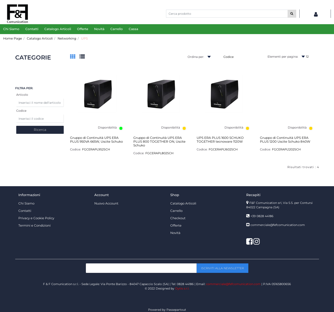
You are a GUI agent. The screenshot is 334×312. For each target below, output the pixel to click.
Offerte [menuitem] (82, 29)
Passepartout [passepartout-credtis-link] (176, 310)
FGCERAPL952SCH (96, 149)
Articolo (22, 95)
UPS (84, 38)
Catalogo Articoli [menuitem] (57, 29)
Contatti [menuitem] (31, 29)
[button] (292, 14)
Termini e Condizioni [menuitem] (34, 225)
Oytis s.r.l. (182, 288)
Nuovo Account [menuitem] (106, 203)
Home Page (12, 38)
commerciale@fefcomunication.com (277, 225)
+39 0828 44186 (261, 216)
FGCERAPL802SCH (159, 153)
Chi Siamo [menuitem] (11, 29)
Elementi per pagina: (283, 56)
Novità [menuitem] (99, 29)
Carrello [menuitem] (116, 29)
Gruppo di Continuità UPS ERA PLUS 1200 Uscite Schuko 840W (285, 139)
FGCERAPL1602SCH (223, 149)
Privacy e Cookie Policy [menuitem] (36, 218)
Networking (67, 38)
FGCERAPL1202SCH (286, 149)
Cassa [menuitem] (133, 29)
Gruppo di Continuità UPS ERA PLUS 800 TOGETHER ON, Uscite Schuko (159, 141)
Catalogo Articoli (40, 38)
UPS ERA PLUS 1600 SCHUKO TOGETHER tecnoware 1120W (220, 139)
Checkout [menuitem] (177, 218)
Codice (21, 111)
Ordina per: (196, 57)
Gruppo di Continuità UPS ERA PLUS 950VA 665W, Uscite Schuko (96, 139)
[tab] (75, 57)
